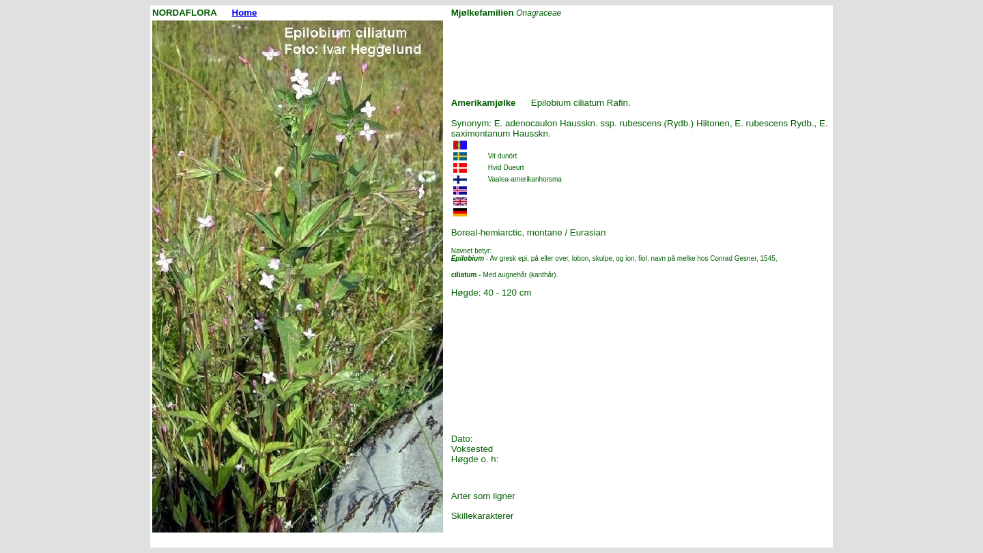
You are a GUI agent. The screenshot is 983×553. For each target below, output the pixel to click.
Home (244, 13)
